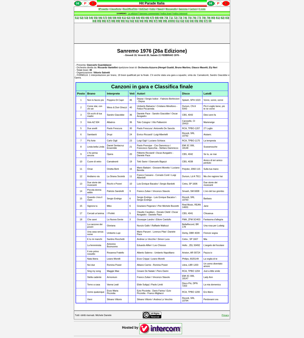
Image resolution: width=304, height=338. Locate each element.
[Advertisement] (152, 33)
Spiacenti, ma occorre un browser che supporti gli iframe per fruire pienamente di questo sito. (152, 5)
